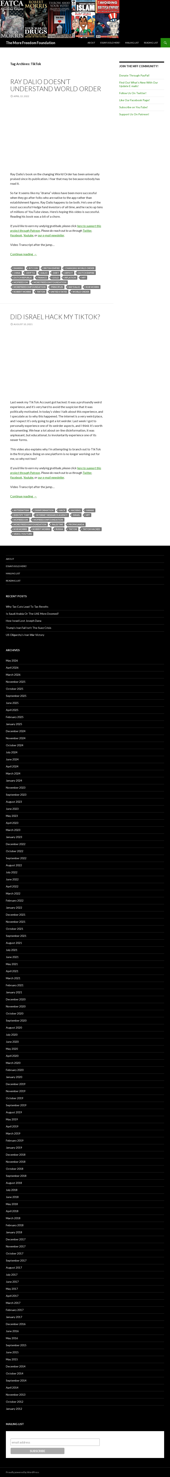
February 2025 (15, 717)
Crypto (30, 273)
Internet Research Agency (52, 515)
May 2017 (12, 1288)
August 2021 (14, 942)
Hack (62, 510)
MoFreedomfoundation (48, 519)
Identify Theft (22, 515)
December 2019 (15, 1084)
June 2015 (12, 1352)
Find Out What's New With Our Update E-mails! (138, 84)
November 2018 (15, 1161)
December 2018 (15, 1154)
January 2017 (14, 1317)
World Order (80, 291)
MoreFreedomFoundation (30, 287)
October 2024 (14, 745)
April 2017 (12, 1295)
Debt (56, 273)
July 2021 (11, 950)
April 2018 (12, 1211)
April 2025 (12, 710)
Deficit (68, 273)
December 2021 (15, 914)
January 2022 (14, 907)
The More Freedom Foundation (30, 43)
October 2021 (14, 928)
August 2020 (14, 1027)
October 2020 (14, 1013)
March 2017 (13, 1302)
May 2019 (12, 1119)
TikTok (41, 291)
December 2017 (15, 1239)
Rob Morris (92, 287)
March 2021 (13, 978)
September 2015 (16, 1345)
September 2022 (16, 858)
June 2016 (12, 1331)
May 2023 (12, 815)
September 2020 (16, 1020)
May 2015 (12, 1359)
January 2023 (14, 837)
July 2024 (11, 752)
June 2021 (12, 957)
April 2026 (12, 667)
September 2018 (16, 1175)
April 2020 (12, 1055)
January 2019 (14, 1147)
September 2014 (16, 1380)
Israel (76, 515)
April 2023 (12, 822)
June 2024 (12, 759)
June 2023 (12, 808)
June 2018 (12, 1197)
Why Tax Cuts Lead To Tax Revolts (27, 606)
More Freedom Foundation (49, 282)
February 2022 (15, 900)
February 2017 (15, 1310)
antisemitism (21, 510)
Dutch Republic (23, 277)
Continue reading (23, 254)
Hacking (76, 510)
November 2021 (15, 921)
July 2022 (11, 872)
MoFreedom (21, 282)
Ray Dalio (74, 287)
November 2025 (15, 681)
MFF (83, 277)
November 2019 (15, 1091)
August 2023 (14, 801)
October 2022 (14, 851)
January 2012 (14, 1408)
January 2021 (14, 992)
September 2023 (16, 794)
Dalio (44, 273)
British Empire (51, 268)
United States (59, 291)
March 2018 (13, 1218)
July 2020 (11, 1034)
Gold (55, 277)
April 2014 (12, 1387)
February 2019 (15, 1140)
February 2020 (15, 1070)
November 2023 (15, 787)
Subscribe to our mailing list (32, 1434)
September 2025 (16, 695)
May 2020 (12, 1048)
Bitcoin (33, 268)
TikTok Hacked (91, 529)
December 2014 (15, 1366)
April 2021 (12, 971)
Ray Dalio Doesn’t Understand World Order (55, 85)
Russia (59, 529)
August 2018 (14, 1182)
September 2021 (16, 935)
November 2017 (15, 1246)
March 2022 (13, 893)
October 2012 (14, 1401)
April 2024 (12, 766)
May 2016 (12, 1338)
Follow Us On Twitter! (132, 93)
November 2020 (15, 1006)
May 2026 (12, 660)
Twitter (87, 230)
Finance (42, 277)
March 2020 (13, 1062)
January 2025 (14, 724)
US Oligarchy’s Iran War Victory (25, 634)
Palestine (57, 524)
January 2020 (14, 1077)
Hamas (90, 510)
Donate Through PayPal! (134, 75)
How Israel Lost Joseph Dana (23, 620)
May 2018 (12, 1204)
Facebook (16, 235)
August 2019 (14, 1112)
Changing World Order (79, 268)
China (17, 273)
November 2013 (15, 1394)
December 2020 (15, 999)
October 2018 (14, 1168)
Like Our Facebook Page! (134, 100)
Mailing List (132, 42)
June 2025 (12, 702)
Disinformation (44, 510)
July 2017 (11, 1274)
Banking (18, 268)
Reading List (151, 42)
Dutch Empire (86, 273)
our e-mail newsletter (51, 235)
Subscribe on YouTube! (133, 107)
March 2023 (13, 830)
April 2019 (12, 1126)
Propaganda (76, 524)
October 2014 (14, 1373)
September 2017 (16, 1260)
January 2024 (14, 780)
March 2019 (13, 1133)
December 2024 (15, 731)
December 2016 (15, 1324)
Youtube (28, 235)
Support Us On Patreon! (134, 114)
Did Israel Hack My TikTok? (55, 317)
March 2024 (13, 773)
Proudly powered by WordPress (22, 1472)
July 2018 (11, 1190)
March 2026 (13, 674)
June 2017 (12, 1281)
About (91, 42)
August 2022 (14, 865)
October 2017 (14, 1253)
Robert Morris (22, 291)
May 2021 (12, 964)
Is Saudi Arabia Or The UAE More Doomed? (32, 613)
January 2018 (14, 1232)
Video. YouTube (23, 534)
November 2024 (15, 738)
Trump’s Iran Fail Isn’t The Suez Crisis (28, 627)
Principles (57, 287)
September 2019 (16, 1105)
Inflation (70, 277)
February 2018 (15, 1225)
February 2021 (15, 985)
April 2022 (12, 886)
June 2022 (12, 879)
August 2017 (14, 1267)
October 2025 (14, 688)
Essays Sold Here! (110, 42)
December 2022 (15, 844)
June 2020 (12, 1041)
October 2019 (14, 1098)
